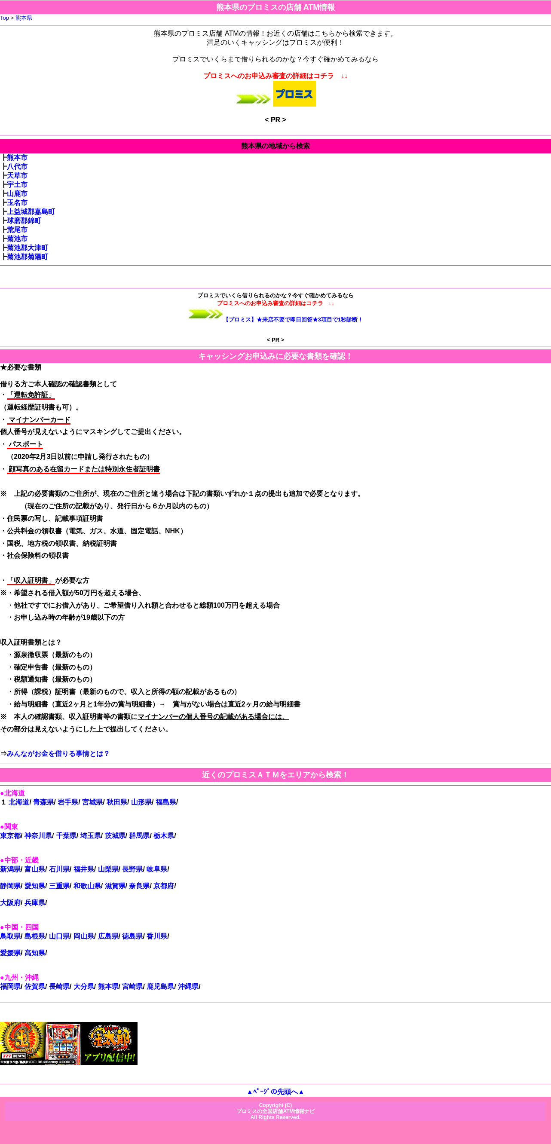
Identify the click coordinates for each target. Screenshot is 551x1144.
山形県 (141, 802)
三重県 (59, 886)
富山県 (34, 869)
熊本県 (23, 18)
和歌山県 (87, 886)
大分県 (83, 986)
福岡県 (10, 986)
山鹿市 (17, 193)
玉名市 (17, 202)
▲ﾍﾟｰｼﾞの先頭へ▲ (275, 1091)
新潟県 (10, 869)
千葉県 (66, 835)
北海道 (19, 802)
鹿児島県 (160, 986)
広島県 (108, 936)
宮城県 (92, 802)
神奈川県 (38, 835)
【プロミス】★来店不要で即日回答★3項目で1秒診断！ (293, 319)
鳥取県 (10, 936)
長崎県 (59, 986)
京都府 (163, 886)
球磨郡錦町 (24, 220)
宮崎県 (132, 986)
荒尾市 (17, 229)
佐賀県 (34, 986)
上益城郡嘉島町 (31, 211)
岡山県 (83, 936)
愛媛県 (10, 953)
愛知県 (34, 886)
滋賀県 (115, 886)
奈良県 (139, 886)
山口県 (59, 936)
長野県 (132, 869)
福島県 (166, 802)
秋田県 (117, 802)
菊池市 (17, 238)
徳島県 (132, 936)
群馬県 (139, 835)
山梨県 (108, 869)
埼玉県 (90, 835)
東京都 (10, 835)
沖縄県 (188, 986)
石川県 (59, 869)
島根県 (34, 936)
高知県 (34, 953)
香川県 (157, 936)
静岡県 (10, 886)
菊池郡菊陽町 (27, 256)
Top (4, 18)
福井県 (83, 869)
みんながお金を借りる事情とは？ (58, 753)
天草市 (17, 175)
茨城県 (115, 835)
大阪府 (10, 902)
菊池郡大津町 (27, 247)
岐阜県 (157, 869)
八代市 (17, 166)
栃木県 (163, 835)
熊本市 (17, 157)
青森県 (43, 802)
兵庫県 (34, 902)
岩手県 (68, 802)
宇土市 (17, 184)
